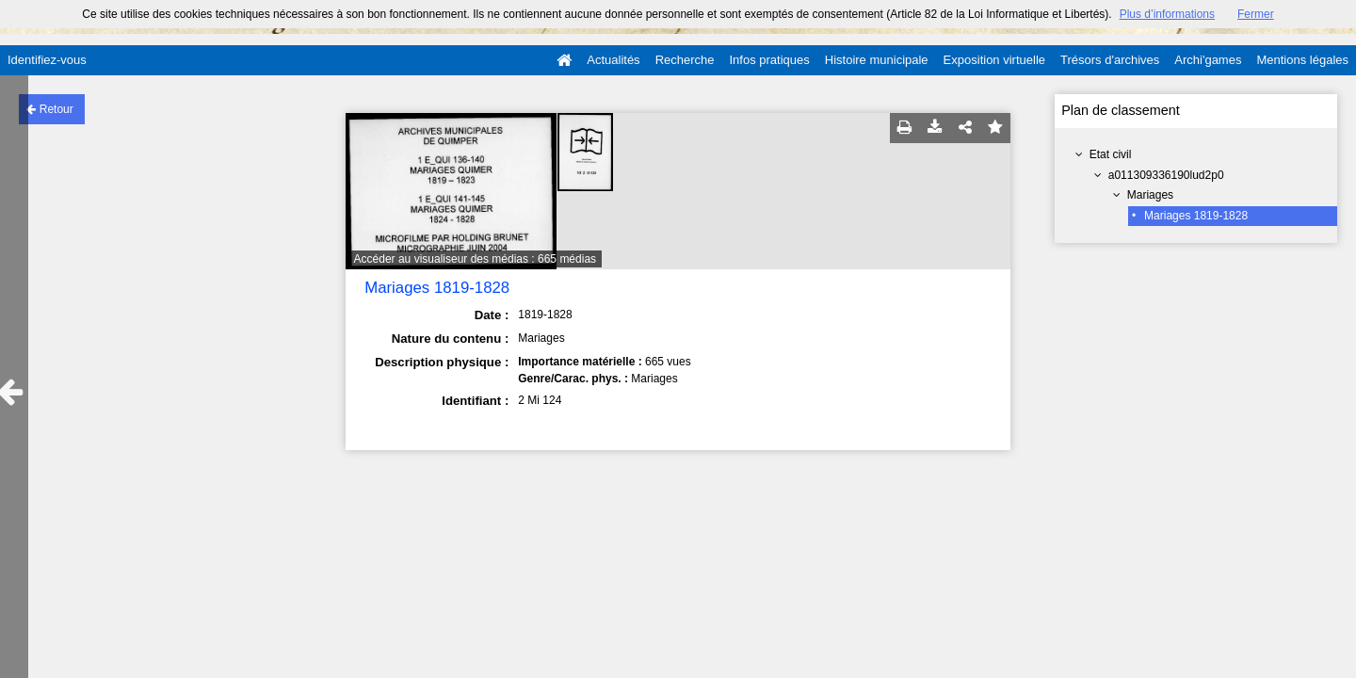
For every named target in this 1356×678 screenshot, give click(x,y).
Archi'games (1207, 60)
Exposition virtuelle (994, 60)
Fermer (1255, 14)
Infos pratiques (770, 60)
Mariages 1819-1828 (1196, 215)
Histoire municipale (876, 60)
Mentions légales (1302, 60)
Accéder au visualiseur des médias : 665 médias (475, 259)
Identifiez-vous (47, 60)
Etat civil (1111, 154)
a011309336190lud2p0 (1166, 175)
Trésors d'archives (1109, 60)
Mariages (1150, 195)
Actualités (613, 60)
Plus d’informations (1167, 14)
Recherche (685, 60)
